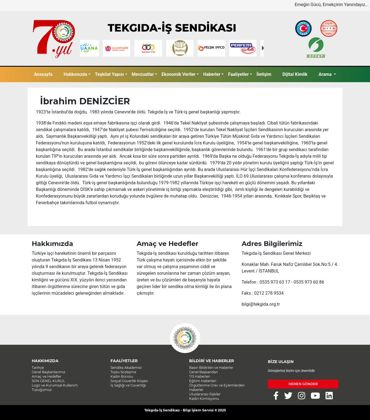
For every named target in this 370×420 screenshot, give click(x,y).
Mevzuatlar (143, 74)
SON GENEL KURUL (48, 381)
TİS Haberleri (199, 376)
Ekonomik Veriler (178, 74)
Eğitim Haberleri (202, 381)
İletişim (264, 74)
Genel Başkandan (203, 372)
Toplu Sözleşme (123, 372)
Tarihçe (38, 367)
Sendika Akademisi (126, 367)
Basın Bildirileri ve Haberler (211, 367)
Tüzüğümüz (42, 390)
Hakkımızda (75, 74)
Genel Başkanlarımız (48, 372)
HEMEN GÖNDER (303, 384)
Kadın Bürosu (121, 376)
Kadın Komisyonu (204, 398)
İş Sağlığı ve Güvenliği (128, 385)
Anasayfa (43, 74)
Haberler (211, 74)
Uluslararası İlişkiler (205, 394)
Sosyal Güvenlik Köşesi (129, 381)
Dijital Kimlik (295, 74)
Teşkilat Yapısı (109, 74)
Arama (326, 74)
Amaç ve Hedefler (46, 376)
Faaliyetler (238, 74)
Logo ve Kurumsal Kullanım (55, 385)
